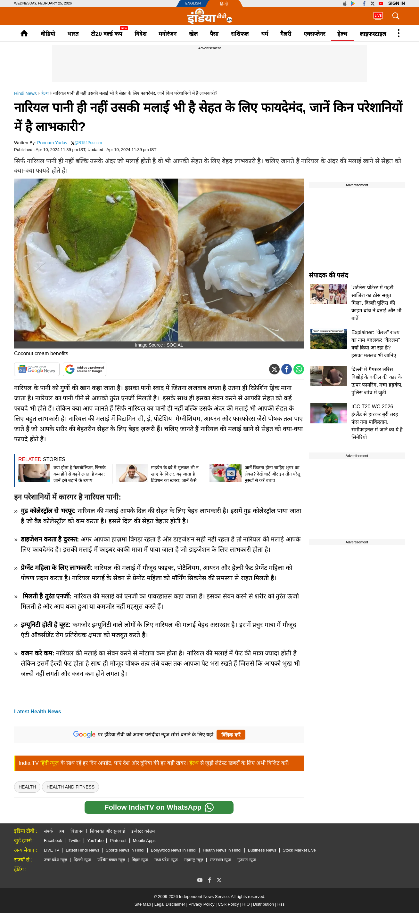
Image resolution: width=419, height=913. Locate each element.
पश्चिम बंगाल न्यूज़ (111, 859)
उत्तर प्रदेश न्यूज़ (55, 859)
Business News (262, 850)
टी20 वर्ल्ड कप (106, 34)
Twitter (75, 840)
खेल (193, 34)
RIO (246, 904)
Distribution (263, 904)
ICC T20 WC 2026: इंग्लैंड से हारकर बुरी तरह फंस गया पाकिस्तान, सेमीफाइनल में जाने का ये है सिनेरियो (377, 422)
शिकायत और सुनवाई (107, 831)
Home (24, 33)
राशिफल (240, 34)
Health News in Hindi (222, 850)
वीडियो (48, 34)
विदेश (140, 34)
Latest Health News (37, 711)
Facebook (53, 840)
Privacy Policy (201, 904)
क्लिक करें (230, 735)
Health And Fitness (70, 786)
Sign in (396, 3)
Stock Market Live (299, 850)
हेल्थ (342, 34)
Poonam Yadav (52, 142)
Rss (280, 904)
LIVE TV (51, 850)
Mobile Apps (144, 840)
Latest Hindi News (82, 850)
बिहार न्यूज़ (140, 859)
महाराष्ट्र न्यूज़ (193, 859)
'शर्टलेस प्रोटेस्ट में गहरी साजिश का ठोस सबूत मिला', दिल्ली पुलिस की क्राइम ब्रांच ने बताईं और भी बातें (376, 303)
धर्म (264, 34)
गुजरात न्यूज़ (246, 859)
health (27, 786)
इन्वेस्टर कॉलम (143, 831)
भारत (72, 34)
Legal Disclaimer (169, 904)
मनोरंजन (168, 34)
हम (61, 831)
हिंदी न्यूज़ (49, 763)
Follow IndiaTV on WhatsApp (159, 807)
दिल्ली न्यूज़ (82, 859)
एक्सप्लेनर (314, 34)
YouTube (95, 840)
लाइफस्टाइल (373, 34)
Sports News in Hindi (125, 850)
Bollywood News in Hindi (173, 850)
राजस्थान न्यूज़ (220, 859)
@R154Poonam (88, 142)
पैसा (214, 34)
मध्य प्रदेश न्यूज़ (166, 859)
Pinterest (118, 840)
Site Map (143, 904)
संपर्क (48, 831)
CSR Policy (228, 904)
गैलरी (285, 34)
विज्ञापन (77, 831)
